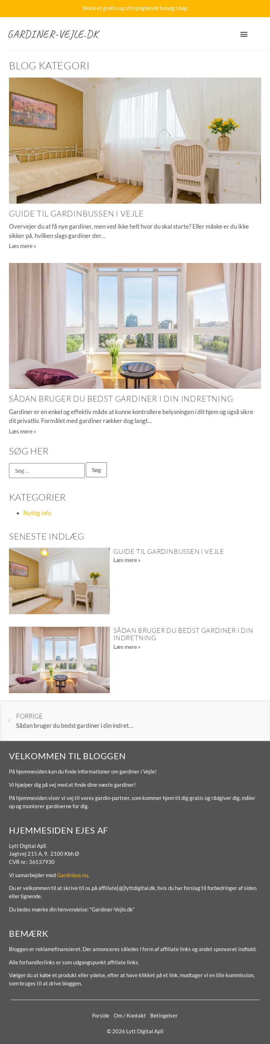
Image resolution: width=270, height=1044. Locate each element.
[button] (244, 34)
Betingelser (164, 1015)
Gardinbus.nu (72, 875)
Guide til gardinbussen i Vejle (76, 213)
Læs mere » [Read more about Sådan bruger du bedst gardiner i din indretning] (22, 431)
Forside (100, 1015)
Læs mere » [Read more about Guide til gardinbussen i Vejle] (22, 245)
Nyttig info (37, 513)
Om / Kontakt (130, 1015)
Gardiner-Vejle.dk (52, 34)
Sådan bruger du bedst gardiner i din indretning (121, 398)
